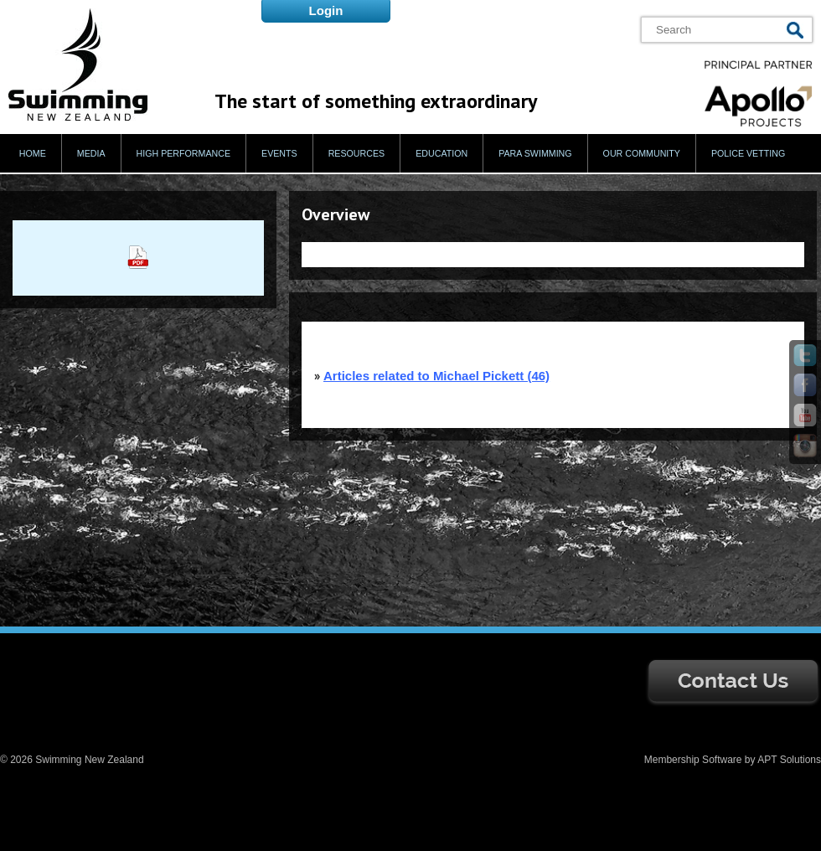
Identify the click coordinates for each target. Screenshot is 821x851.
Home (32, 153)
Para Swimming (534, 153)
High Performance (184, 153)
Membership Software (693, 760)
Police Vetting (748, 153)
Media (91, 153)
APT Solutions (789, 760)
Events (279, 153)
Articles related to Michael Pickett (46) (436, 376)
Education (441, 153)
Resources (356, 153)
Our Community (641, 153)
